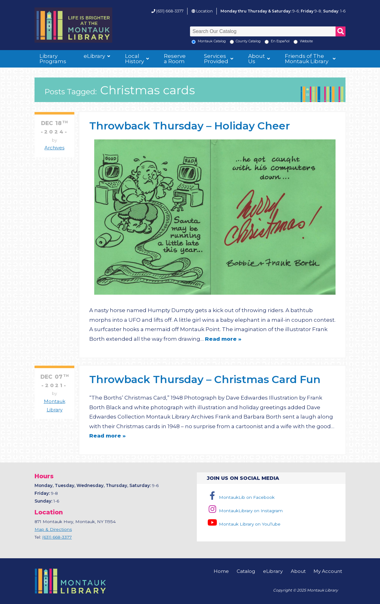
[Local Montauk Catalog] (194, 42)
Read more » (223, 339)
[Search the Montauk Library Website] (296, 42)
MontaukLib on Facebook (240, 497)
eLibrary (94, 56)
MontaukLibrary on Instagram (244, 510)
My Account (327, 571)
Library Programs (52, 58)
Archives (54, 148)
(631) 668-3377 (169, 11)
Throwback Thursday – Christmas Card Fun (205, 379)
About (298, 571)
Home (221, 571)
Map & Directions (53, 529)
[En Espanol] (267, 42)
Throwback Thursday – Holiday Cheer (189, 125)
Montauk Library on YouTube (243, 524)
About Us (256, 58)
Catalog (246, 571)
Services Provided (216, 58)
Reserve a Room (175, 58)
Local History (134, 58)
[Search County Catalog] (232, 42)
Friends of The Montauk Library (306, 58)
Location (204, 11)
